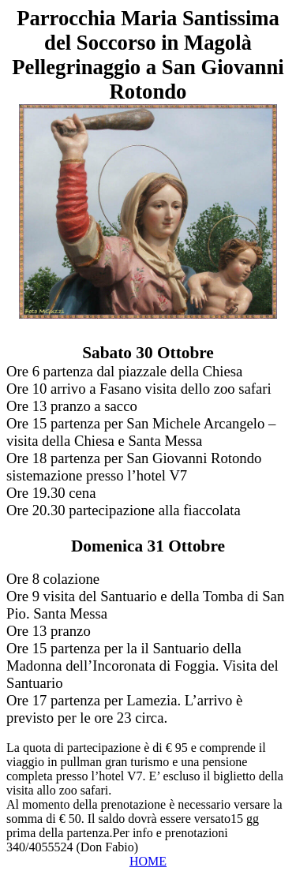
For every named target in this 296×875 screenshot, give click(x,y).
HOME (148, 861)
